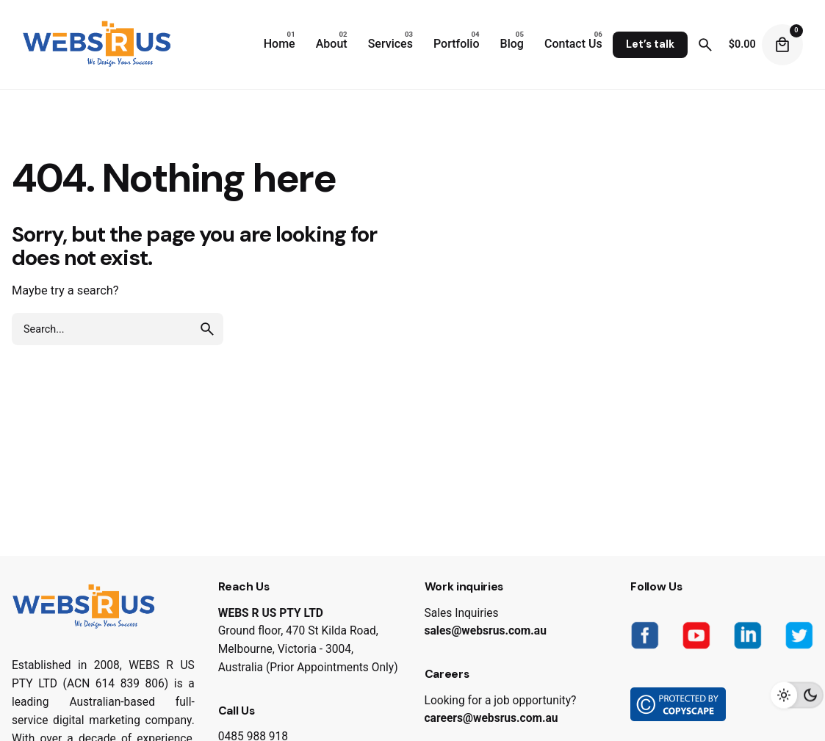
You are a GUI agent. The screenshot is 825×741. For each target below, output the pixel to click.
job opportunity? (535, 700)
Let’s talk (650, 44)
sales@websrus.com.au (486, 630)
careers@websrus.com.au (491, 718)
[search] (207, 329)
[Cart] (782, 44)
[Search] (705, 44)
